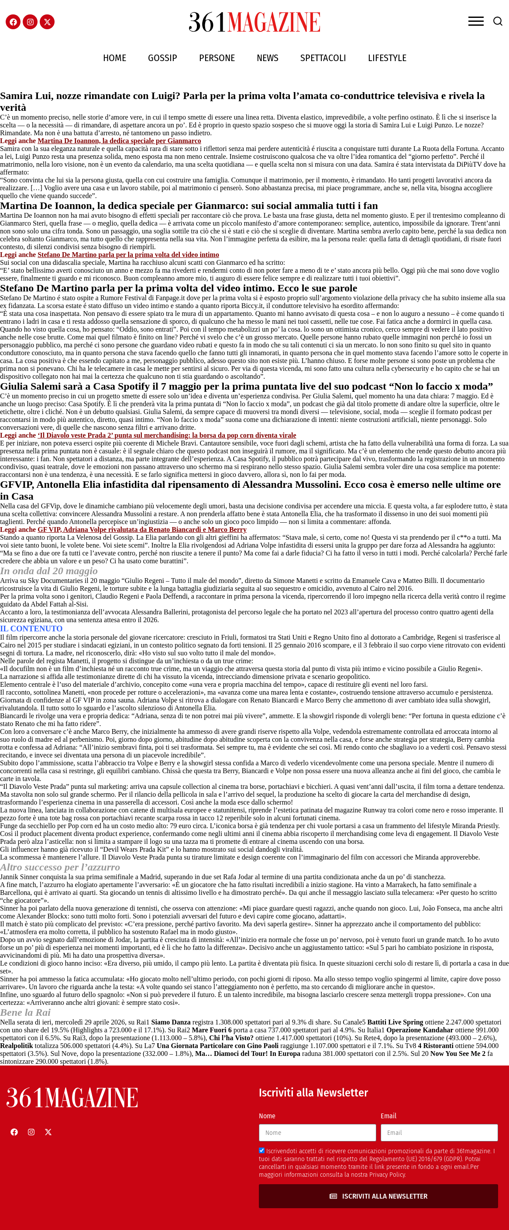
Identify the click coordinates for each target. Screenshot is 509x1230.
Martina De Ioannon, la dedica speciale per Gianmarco (119, 140)
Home (114, 58)
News (268, 58)
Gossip (162, 58)
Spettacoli (323, 58)
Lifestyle (387, 58)
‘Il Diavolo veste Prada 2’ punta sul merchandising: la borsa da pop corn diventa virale (167, 435)
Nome (267, 1116)
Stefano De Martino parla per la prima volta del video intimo (128, 254)
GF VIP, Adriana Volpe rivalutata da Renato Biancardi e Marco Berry (142, 529)
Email (388, 1116)
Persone (217, 58)
